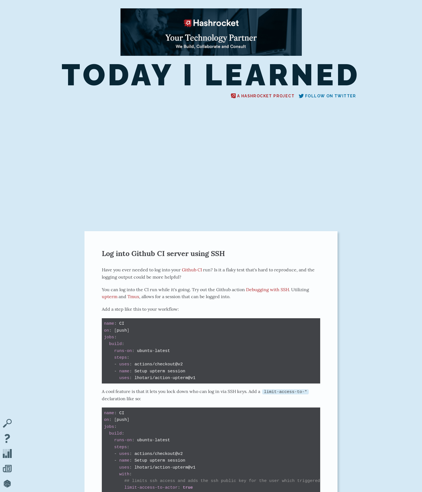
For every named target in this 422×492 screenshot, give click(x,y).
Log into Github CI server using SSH (163, 253)
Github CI (192, 269)
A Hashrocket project (263, 95)
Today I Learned (211, 75)
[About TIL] (7, 439)
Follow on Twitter (327, 95)
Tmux (133, 296)
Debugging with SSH (267, 289)
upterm (109, 296)
